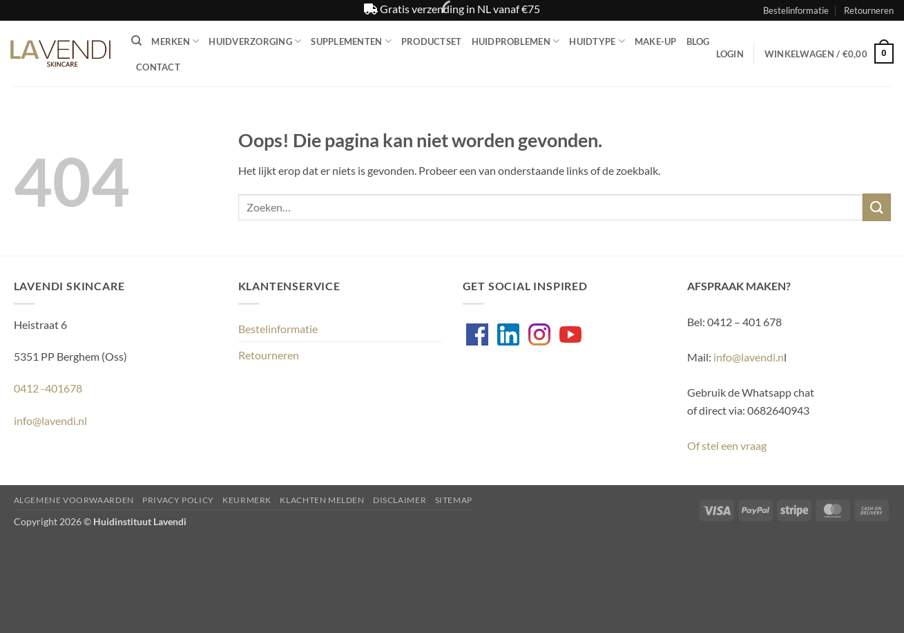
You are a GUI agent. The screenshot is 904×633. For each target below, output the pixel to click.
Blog (698, 41)
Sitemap (453, 500)
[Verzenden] (876, 206)
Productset (431, 41)
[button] (730, 53)
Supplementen (351, 41)
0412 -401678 (48, 388)
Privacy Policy (178, 500)
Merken (175, 41)
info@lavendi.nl (50, 420)
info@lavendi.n (748, 356)
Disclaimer (399, 500)
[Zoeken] (136, 41)
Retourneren (869, 10)
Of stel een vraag (727, 445)
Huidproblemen (516, 41)
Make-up (656, 41)
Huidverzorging (255, 41)
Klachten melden (322, 500)
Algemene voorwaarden (74, 500)
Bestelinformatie (796, 10)
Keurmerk (246, 500)
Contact (158, 67)
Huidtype (597, 41)
